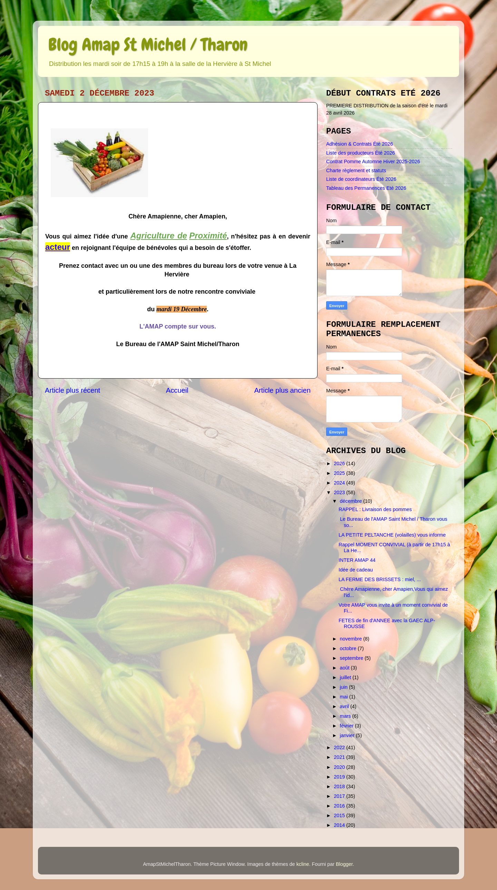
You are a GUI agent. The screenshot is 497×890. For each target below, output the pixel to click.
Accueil (177, 390)
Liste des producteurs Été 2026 (360, 153)
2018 (340, 786)
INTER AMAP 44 (357, 560)
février (347, 725)
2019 (340, 777)
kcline (302, 864)
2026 (340, 463)
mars (346, 716)
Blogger (344, 864)
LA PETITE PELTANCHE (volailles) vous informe (392, 535)
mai (344, 697)
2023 (340, 492)
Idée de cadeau (356, 570)
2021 (340, 757)
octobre (349, 648)
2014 (340, 825)
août (345, 668)
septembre (352, 658)
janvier (348, 735)
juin (344, 687)
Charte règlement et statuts (356, 170)
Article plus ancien (282, 390)
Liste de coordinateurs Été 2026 (361, 179)
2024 (340, 483)
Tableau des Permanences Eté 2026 (366, 188)
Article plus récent (72, 390)
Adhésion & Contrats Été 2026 (359, 144)
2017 (340, 796)
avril (345, 706)
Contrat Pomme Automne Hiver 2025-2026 (373, 161)
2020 (340, 767)
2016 (340, 806)
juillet (346, 677)
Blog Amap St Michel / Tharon (147, 44)
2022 (340, 747)
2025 (340, 473)
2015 (340, 815)
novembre (351, 639)
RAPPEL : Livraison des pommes (375, 509)
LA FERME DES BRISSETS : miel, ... (380, 579)
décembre (351, 501)
